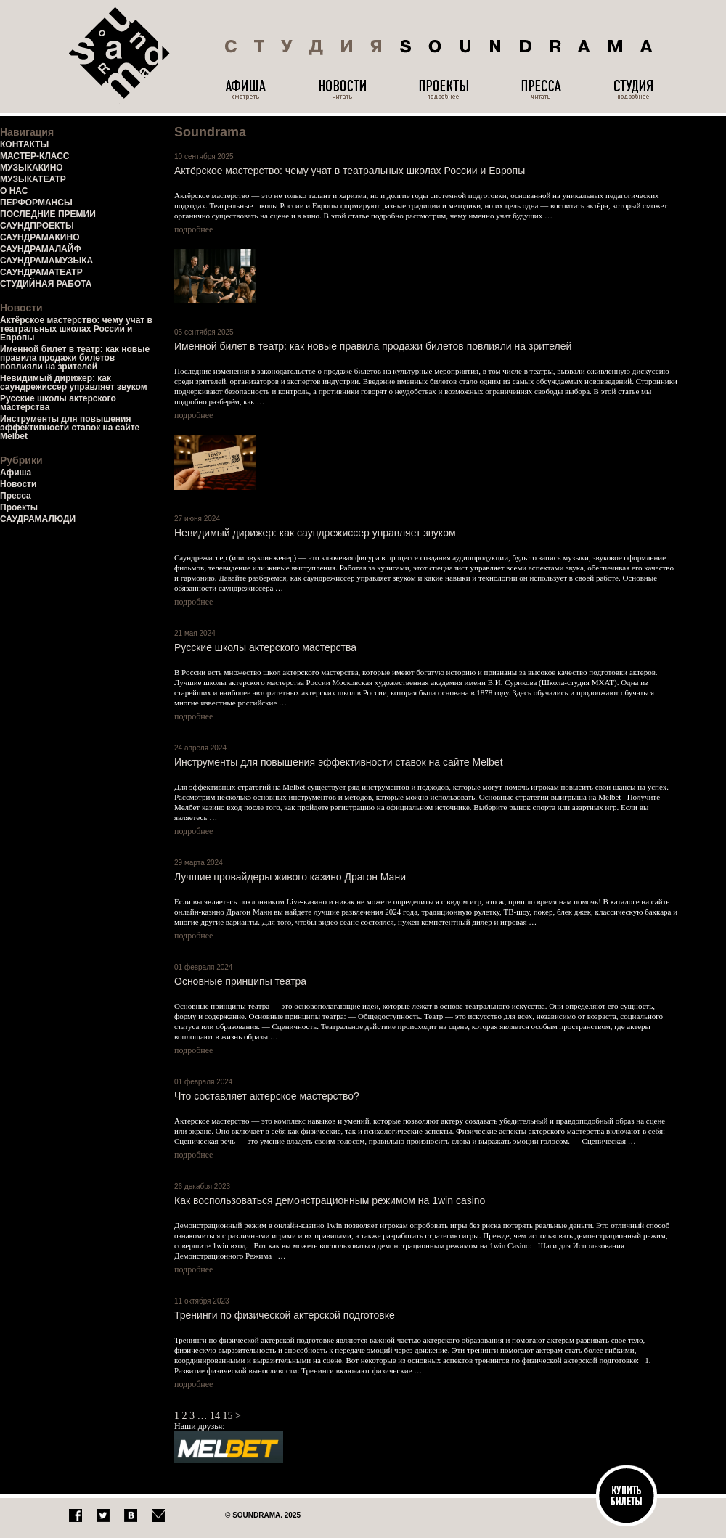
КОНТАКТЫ (24, 144)
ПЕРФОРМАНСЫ (36, 202)
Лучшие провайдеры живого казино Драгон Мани (290, 877)
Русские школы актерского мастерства (58, 402)
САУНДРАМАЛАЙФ (40, 249)
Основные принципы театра (240, 981)
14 (215, 1415)
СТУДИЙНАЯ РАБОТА (45, 284)
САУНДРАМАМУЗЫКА (46, 260)
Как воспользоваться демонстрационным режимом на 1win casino (329, 1200)
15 (228, 1415)
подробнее (193, 229)
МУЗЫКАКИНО (31, 168)
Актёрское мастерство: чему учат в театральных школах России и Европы (76, 329)
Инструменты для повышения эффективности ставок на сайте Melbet (69, 427)
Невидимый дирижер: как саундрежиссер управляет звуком (73, 382)
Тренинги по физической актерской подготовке (284, 1315)
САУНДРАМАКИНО (39, 237)
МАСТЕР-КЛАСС (35, 156)
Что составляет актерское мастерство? (266, 1096)
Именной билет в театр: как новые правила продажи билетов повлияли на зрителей (75, 358)
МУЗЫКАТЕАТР (33, 179)
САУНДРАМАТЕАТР (41, 272)
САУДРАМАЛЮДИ (38, 519)
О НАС (14, 191)
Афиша (15, 472)
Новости (18, 484)
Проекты (19, 507)
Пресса (15, 496)
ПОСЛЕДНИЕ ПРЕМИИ (48, 214)
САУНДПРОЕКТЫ (37, 226)
